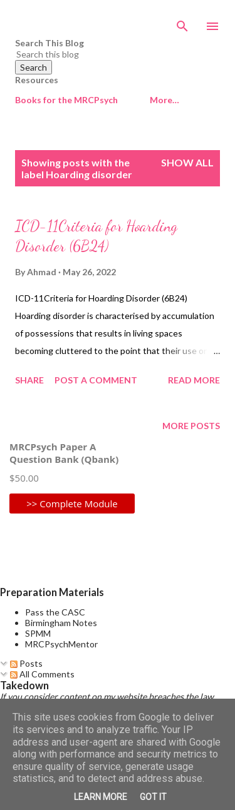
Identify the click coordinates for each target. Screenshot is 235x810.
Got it (153, 797)
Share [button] (29, 380)
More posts (191, 425)
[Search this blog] (102, 54)
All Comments (42, 674)
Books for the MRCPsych (66, 99)
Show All (187, 162)
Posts (26, 663)
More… (164, 99)
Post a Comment (96, 380)
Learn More (100, 797)
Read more (194, 380)
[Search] (182, 22)
